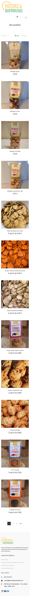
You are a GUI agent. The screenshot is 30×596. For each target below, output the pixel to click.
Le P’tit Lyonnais (15, 470)
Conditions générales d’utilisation (7, 565)
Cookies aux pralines (15, 430)
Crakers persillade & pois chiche (15, 231)
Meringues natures (15, 71)
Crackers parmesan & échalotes (15, 310)
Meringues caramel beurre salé (15, 191)
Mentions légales (4, 559)
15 (6, 35)
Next (21, 523)
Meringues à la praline (15, 151)
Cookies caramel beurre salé (15, 390)
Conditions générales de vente (7, 568)
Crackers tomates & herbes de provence (15, 271)
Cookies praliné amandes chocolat (15, 350)
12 (4, 35)
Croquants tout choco (15, 510)
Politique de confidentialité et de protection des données (12, 562)
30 (8, 35)
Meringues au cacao (15, 111)
